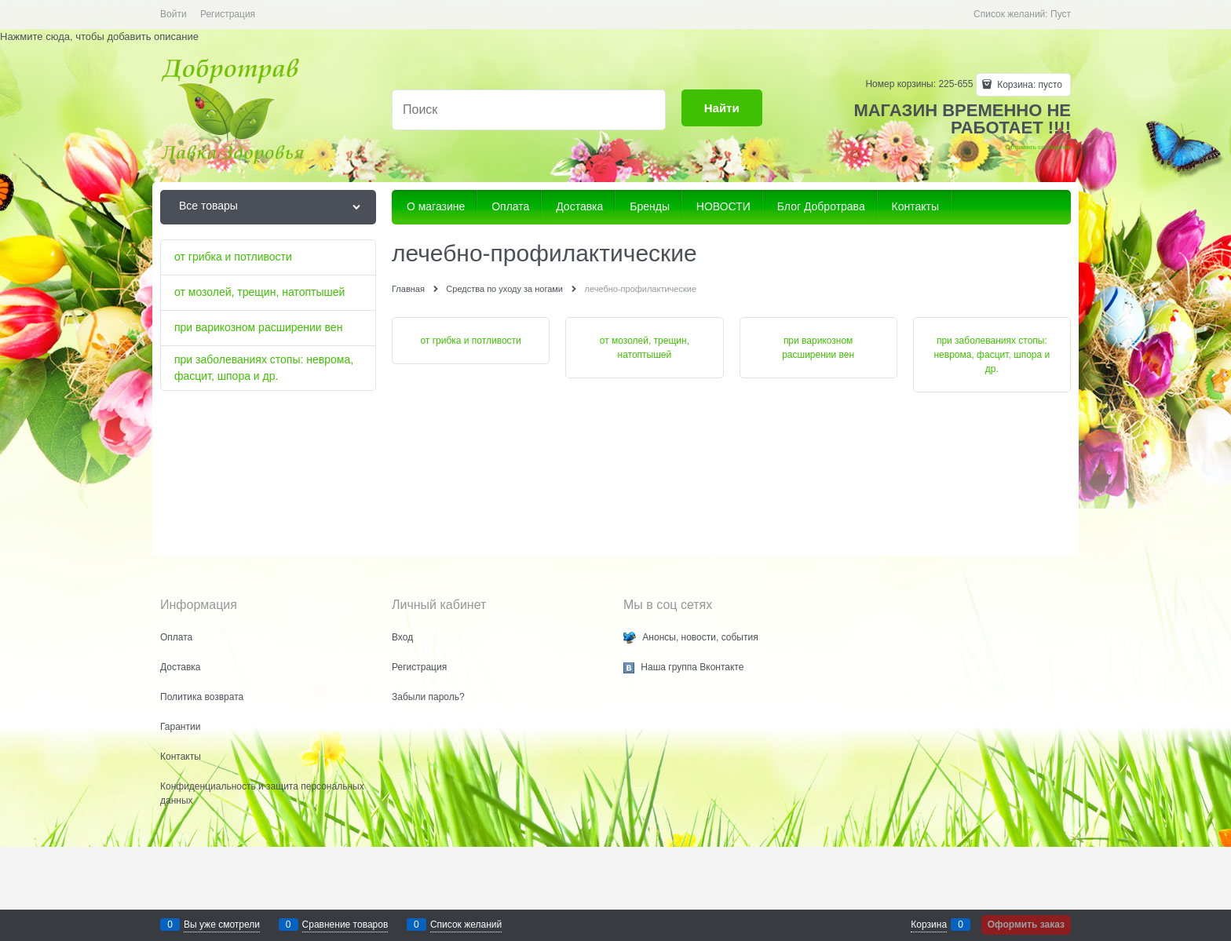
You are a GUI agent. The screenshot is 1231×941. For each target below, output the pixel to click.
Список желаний (466, 924)
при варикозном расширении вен (818, 347)
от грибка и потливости (470, 340)
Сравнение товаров (345, 924)
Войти (173, 14)
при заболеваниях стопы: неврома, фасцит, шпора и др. (991, 354)
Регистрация (227, 14)
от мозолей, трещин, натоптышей (644, 347)
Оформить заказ (1026, 924)
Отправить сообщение (1038, 147)
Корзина (929, 924)
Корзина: (1028, 84)
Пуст (1060, 14)
